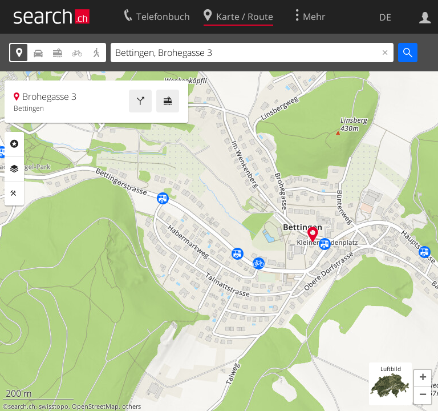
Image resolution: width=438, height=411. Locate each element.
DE (385, 17)
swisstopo (53, 406)
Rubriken (14, 144)
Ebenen (14, 169)
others (131, 406)
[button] (422, 378)
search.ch (21, 406)
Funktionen (14, 194)
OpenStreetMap (95, 406)
